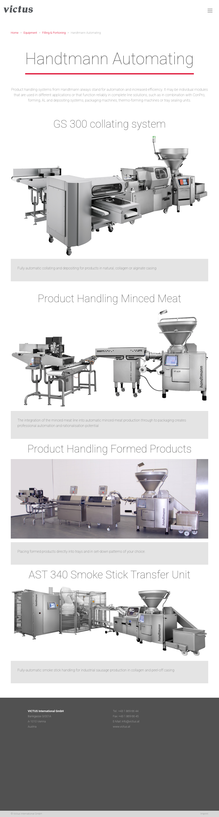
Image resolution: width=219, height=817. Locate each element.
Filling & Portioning (54, 32)
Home (14, 32)
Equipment (30, 32)
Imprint (204, 813)
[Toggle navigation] (210, 10)
